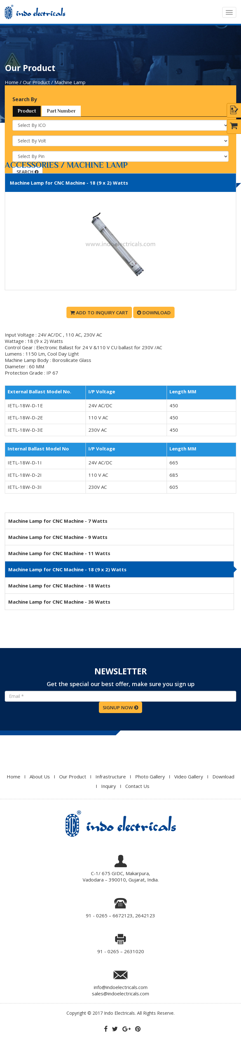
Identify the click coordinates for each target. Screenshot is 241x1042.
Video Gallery (188, 776)
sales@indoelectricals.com (120, 993)
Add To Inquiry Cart (99, 312)
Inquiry (108, 786)
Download (154, 312)
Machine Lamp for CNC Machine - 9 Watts (57, 537)
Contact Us (137, 786)
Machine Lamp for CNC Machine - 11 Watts (59, 553)
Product (26, 111)
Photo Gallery (150, 776)
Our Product (72, 776)
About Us (40, 776)
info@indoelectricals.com (121, 987)
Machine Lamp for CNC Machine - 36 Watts (59, 602)
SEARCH (27, 172)
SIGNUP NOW (120, 707)
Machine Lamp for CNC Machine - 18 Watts (59, 585)
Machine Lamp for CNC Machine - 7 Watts (57, 521)
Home (13, 776)
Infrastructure (110, 776)
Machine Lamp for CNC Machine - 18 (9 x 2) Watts (67, 569)
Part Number (61, 111)
